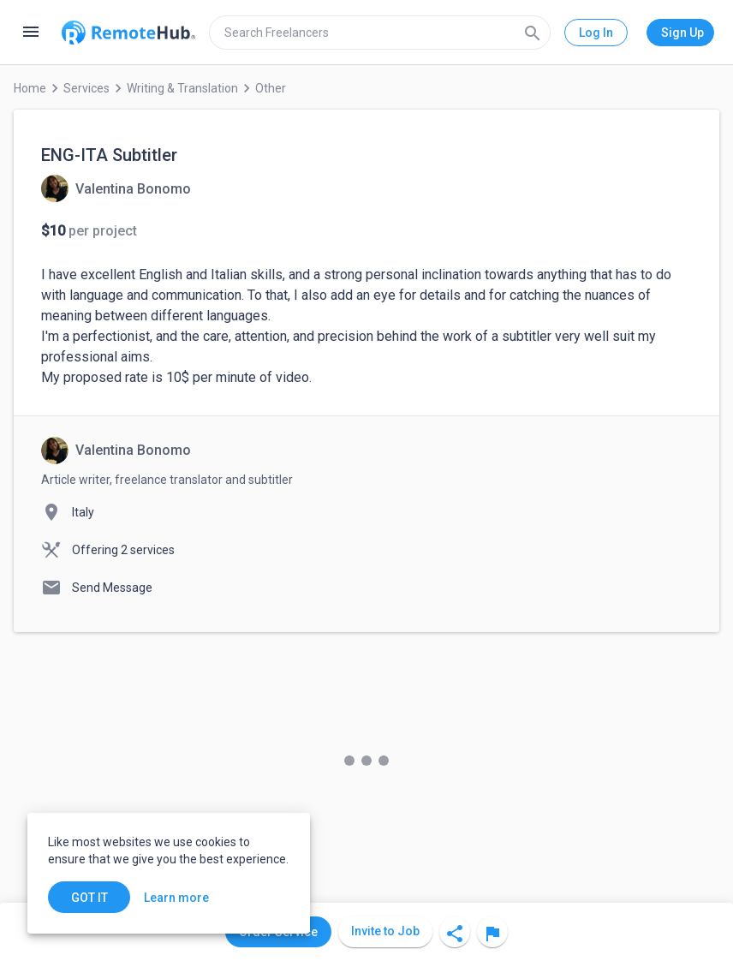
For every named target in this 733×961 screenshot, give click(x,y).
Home (30, 88)
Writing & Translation (182, 88)
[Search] (532, 32)
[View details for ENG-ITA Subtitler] (116, 188)
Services (86, 88)
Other (270, 88)
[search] (380, 33)
